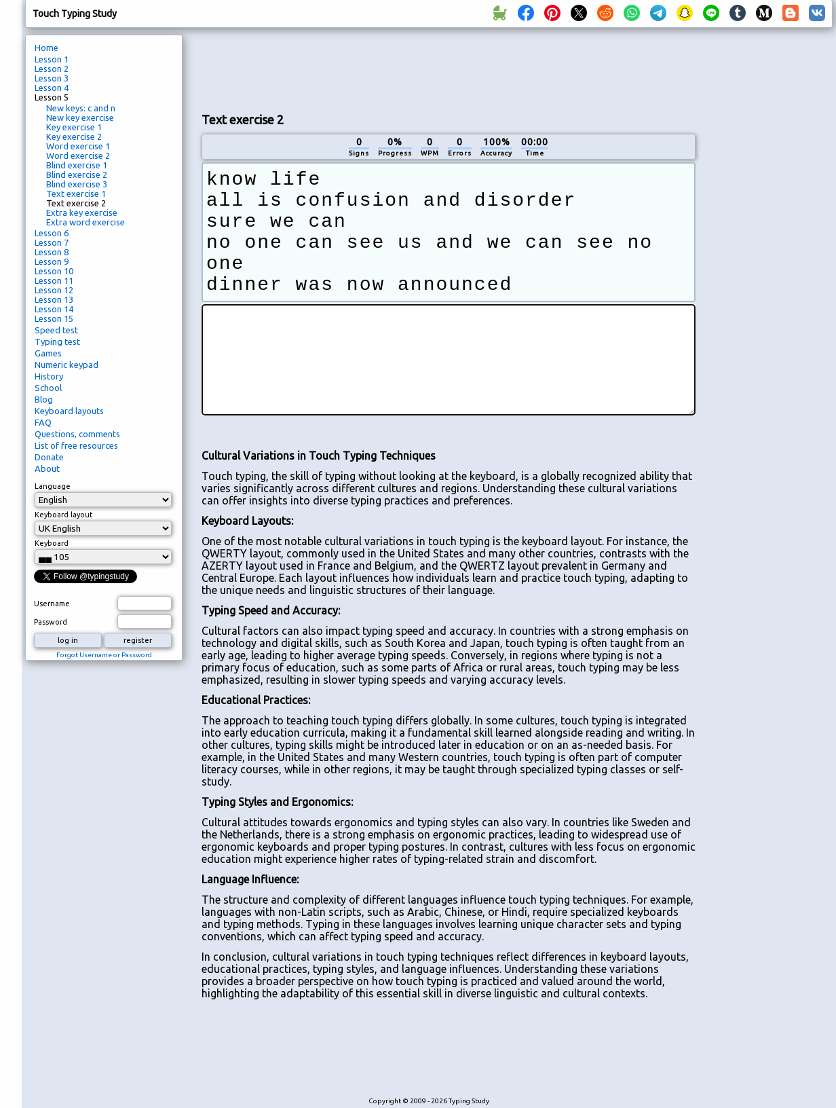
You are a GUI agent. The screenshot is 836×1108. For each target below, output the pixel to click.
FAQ (43, 422)
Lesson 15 (54, 318)
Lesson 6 (52, 233)
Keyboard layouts (69, 411)
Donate (49, 457)
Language (53, 486)
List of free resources (76, 445)
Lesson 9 (52, 261)
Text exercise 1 (76, 193)
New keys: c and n (80, 108)
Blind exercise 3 (76, 184)
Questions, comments (77, 434)
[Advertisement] (769, 262)
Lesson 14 (54, 309)
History (49, 376)
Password (50, 622)
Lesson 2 (52, 68)
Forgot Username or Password (104, 655)
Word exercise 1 (78, 146)
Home (46, 47)
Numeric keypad (66, 364)
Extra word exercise (85, 222)
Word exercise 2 (78, 155)
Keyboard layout (64, 515)
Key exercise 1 (74, 127)
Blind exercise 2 (76, 174)
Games (48, 353)
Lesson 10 (54, 271)
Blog (44, 399)
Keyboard (52, 543)
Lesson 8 (52, 252)
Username (52, 603)
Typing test (57, 341)
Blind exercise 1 (76, 165)
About (47, 468)
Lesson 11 (54, 280)
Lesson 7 (52, 242)
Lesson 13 (54, 299)
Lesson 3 (52, 78)
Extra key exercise (81, 212)
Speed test (56, 330)
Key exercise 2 (74, 136)
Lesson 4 (52, 87)
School (48, 387)
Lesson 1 (52, 59)
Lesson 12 (54, 290)
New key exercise (80, 117)
